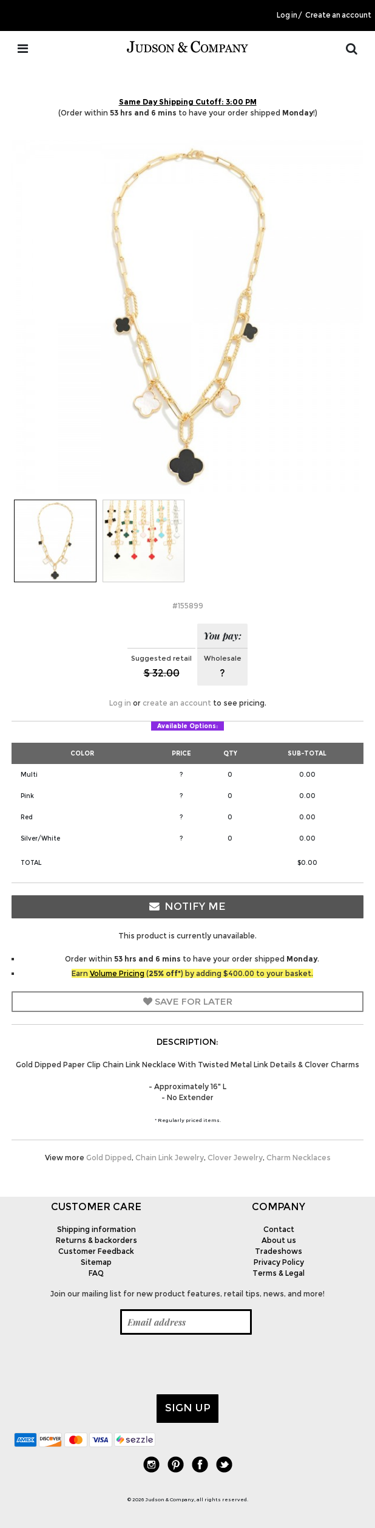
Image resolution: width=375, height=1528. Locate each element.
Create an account (338, 15)
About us (279, 1240)
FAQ (96, 1273)
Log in (287, 15)
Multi (29, 775)
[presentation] (106, 1364)
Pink (27, 796)
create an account (177, 702)
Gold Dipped (109, 1157)
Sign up (188, 1408)
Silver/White (40, 838)
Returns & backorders (96, 1240)
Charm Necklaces (298, 1157)
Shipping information (96, 1229)
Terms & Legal (278, 1273)
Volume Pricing (117, 973)
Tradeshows (278, 1251)
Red (27, 817)
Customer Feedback (96, 1251)
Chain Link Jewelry (169, 1157)
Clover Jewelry (235, 1157)
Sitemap (96, 1262)
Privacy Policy (279, 1262)
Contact (278, 1229)
